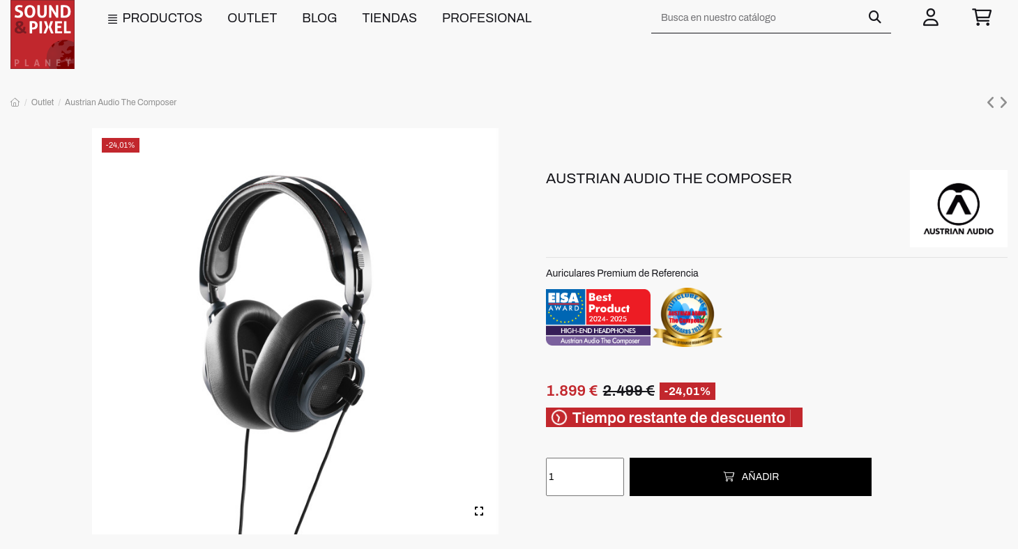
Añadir (750, 477)
